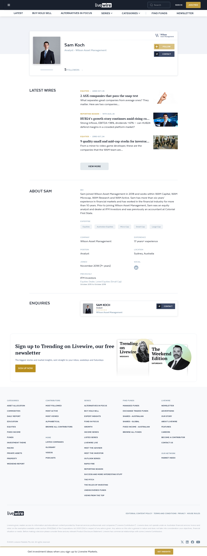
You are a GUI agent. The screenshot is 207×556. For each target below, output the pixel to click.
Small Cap (140, 227)
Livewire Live (91, 442)
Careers (165, 432)
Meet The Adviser (93, 448)
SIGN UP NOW (25, 368)
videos (49, 452)
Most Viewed (52, 416)
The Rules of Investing (96, 485)
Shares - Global (131, 421)
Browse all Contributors (59, 427)
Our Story (166, 416)
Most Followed (54, 405)
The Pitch (89, 479)
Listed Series (91, 437)
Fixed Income (14, 432)
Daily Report (13, 416)
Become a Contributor (173, 437)
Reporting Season (89, 114)
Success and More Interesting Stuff (103, 474)
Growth (88, 427)
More (151, 62)
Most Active (52, 411)
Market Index (168, 458)
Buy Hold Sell (42, 13)
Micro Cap (124, 227)
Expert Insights (92, 416)
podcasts (50, 458)
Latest (18, 13)
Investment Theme (16, 442)
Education (12, 421)
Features (166, 427)
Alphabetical (53, 421)
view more (94, 166)
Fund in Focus (91, 421)
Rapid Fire (89, 464)
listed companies (55, 442)
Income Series (91, 432)
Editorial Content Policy (139, 513)
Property (12, 458)
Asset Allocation (16, 405)
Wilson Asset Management (109, 312)
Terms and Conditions (165, 513)
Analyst (99, 308)
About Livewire (169, 421)
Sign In (178, 5)
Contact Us (167, 442)
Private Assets (14, 453)
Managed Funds (131, 405)
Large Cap (156, 227)
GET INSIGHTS (164, 551)
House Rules (193, 513)
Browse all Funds (132, 432)
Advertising (167, 411)
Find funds (159, 13)
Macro (10, 448)
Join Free (193, 5)
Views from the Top (94, 495)
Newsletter (185, 13)
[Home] (103, 5)
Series (107, 13)
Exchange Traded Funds (135, 411)
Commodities (13, 411)
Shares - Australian (133, 416)
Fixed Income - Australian (136, 427)
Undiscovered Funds (95, 490)
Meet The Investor (93, 453)
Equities (84, 91)
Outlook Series (92, 458)
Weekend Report (15, 464)
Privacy (182, 513)
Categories (131, 13)
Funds (10, 437)
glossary (50, 447)
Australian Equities (105, 227)
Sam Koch (103, 305)
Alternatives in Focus (76, 13)
